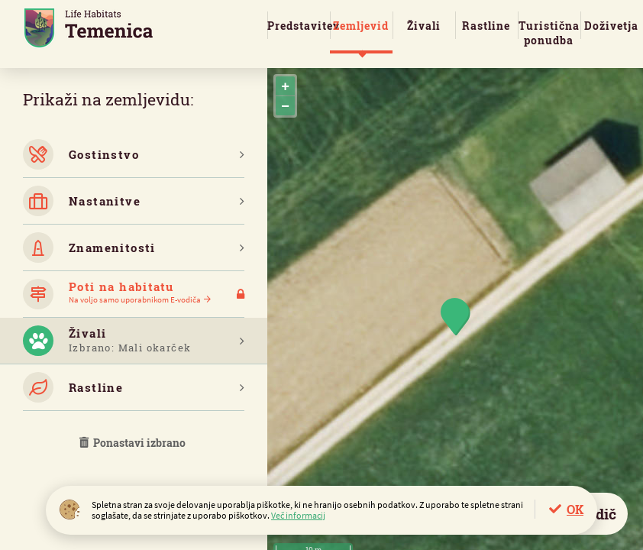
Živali (424, 25)
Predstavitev (298, 25)
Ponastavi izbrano (134, 442)
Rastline (486, 25)
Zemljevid (361, 25)
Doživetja (611, 25)
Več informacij (298, 515)
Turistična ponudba (549, 32)
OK (575, 509)
